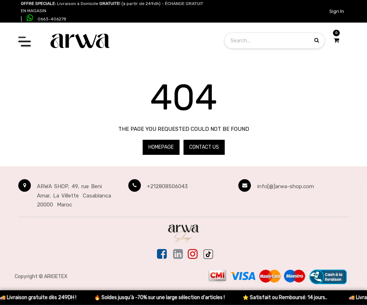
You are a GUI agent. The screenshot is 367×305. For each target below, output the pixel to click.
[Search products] (317, 40)
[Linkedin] (178, 254)
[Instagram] (192, 254)
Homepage (161, 147)
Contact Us (204, 147)
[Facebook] (162, 254)
